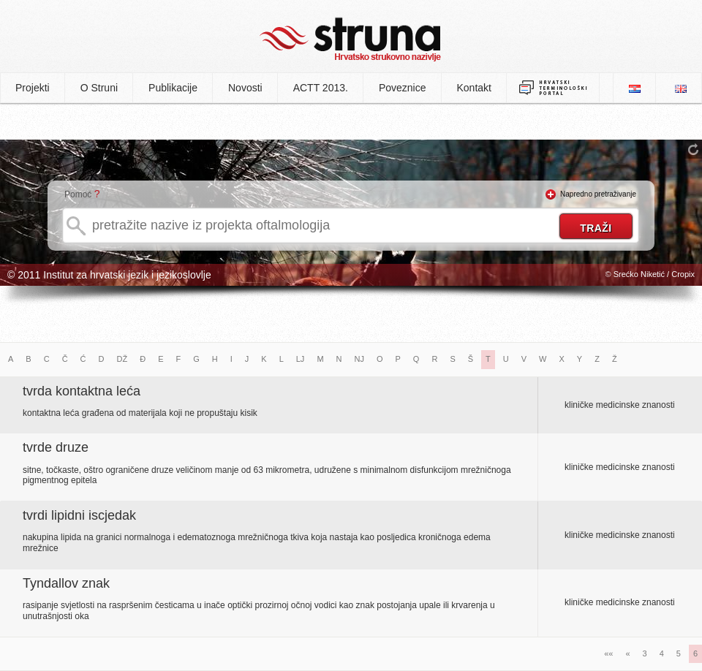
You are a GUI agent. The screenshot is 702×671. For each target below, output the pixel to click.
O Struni (99, 88)
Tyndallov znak (66, 583)
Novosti (245, 88)
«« (608, 653)
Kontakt (474, 88)
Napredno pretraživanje (598, 194)
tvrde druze (55, 447)
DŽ (122, 359)
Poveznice (402, 88)
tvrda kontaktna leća (81, 391)
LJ (300, 359)
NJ (359, 359)
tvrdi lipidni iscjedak (79, 515)
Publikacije (172, 88)
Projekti (32, 88)
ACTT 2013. (320, 88)
